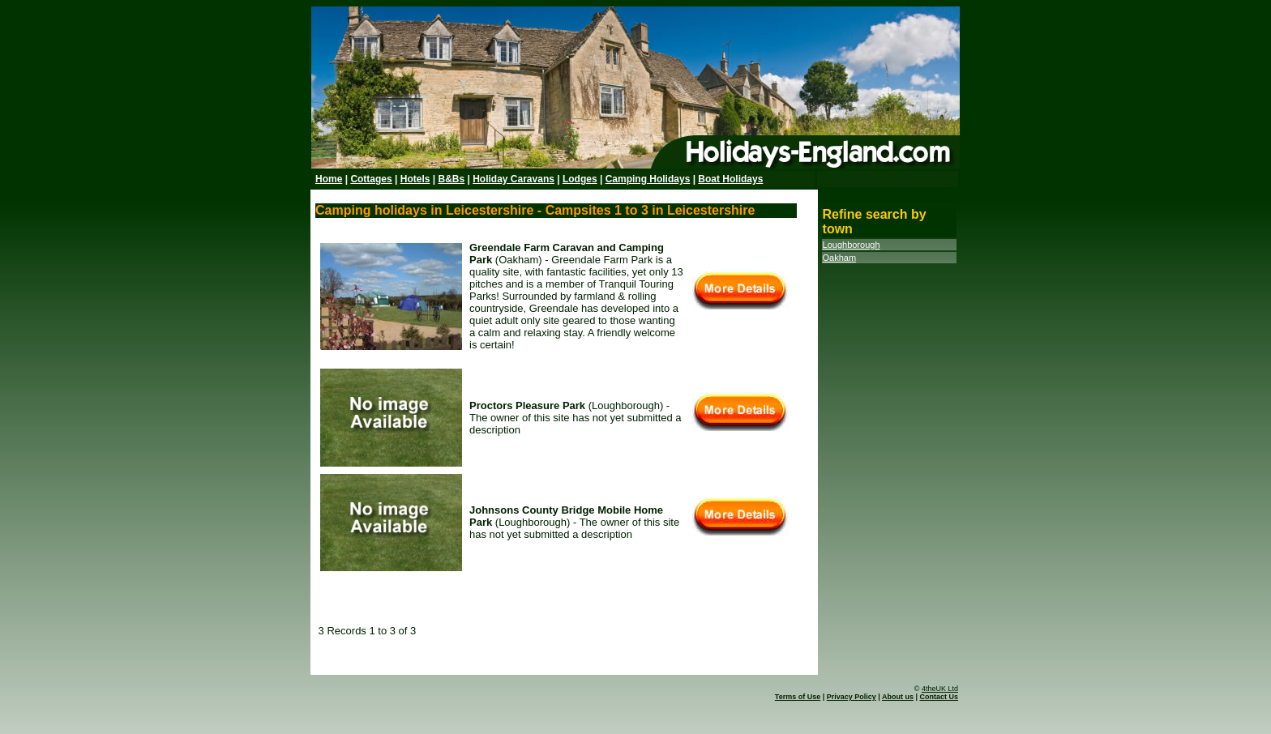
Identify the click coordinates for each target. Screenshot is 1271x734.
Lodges (580, 179)
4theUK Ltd (940, 689)
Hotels (415, 179)
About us (898, 697)
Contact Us (938, 697)
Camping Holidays (648, 179)
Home (328, 179)
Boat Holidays (730, 179)
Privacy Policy (851, 697)
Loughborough (851, 245)
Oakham (840, 257)
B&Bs (451, 179)
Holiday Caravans (513, 179)
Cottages (371, 179)
